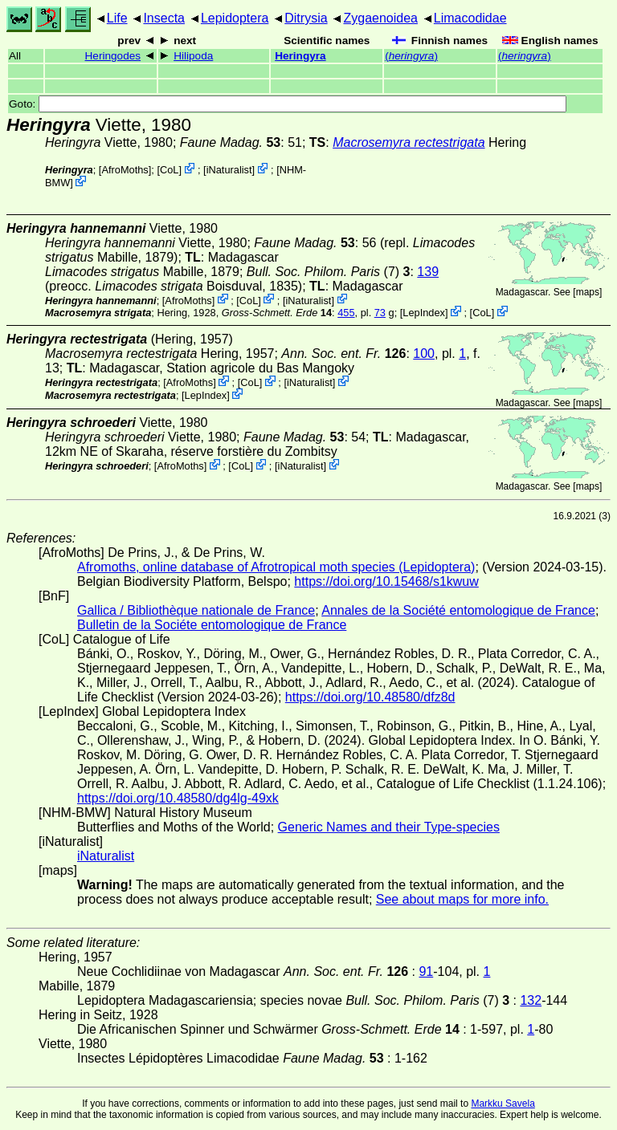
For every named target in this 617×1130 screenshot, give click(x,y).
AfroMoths (124, 170)
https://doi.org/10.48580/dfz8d (370, 697)
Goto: (287, 104)
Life (117, 18)
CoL (169, 170)
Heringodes (113, 56)
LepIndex (423, 313)
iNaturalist (229, 170)
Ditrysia (305, 18)
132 (530, 1000)
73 (380, 313)
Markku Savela (502, 1103)
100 (424, 353)
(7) (329, 271)
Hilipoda (193, 56)
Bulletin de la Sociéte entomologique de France (211, 625)
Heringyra (300, 56)
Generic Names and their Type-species (389, 827)
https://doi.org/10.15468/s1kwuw (386, 581)
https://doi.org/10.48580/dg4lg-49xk (178, 798)
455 (345, 313)
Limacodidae (470, 18)
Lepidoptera (235, 18)
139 (428, 271)
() (411, 56)
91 (426, 971)
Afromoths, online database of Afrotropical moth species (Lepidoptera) (276, 567)
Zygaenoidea (380, 18)
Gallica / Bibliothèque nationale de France (196, 610)
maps (587, 292)
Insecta (164, 18)
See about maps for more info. (462, 899)
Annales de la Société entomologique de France (458, 610)
